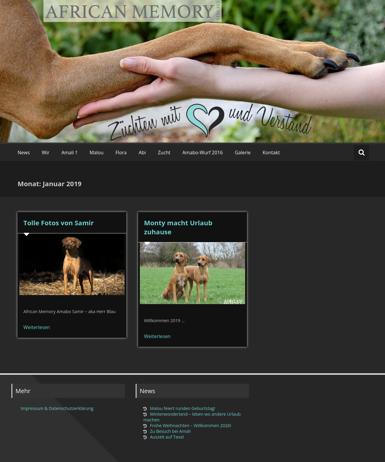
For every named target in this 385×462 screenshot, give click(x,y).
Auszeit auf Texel (167, 437)
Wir (45, 152)
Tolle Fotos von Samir (58, 222)
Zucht (164, 152)
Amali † (69, 152)
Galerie (243, 152)
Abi (142, 152)
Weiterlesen (36, 327)
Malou (96, 152)
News (23, 152)
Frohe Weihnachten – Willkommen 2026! (190, 425)
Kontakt (271, 152)
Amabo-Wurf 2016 (202, 152)
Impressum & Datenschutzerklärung (56, 408)
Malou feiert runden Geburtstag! (182, 408)
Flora (121, 152)
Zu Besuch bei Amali (170, 431)
